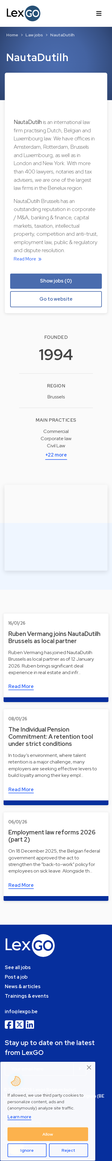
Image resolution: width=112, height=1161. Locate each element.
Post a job (16, 977)
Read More (28, 259)
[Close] (89, 1067)
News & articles (23, 986)
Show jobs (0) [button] (56, 281)
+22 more (56, 455)
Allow (47, 1134)
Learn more (19, 1117)
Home (12, 35)
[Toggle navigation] (98, 13)
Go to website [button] (56, 299)
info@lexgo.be (21, 1011)
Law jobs (34, 35)
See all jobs (18, 967)
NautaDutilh (62, 35)
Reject (68, 1150)
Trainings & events (27, 996)
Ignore (27, 1150)
